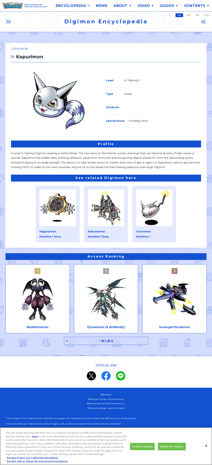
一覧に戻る (106, 341)
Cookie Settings (142, 447)
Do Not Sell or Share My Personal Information (37, 462)
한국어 (206, 15)
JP (170, 15)
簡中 (188, 15)
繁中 (197, 15)
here (35, 437)
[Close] (206, 447)
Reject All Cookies (171, 447)
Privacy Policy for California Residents (32, 459)
